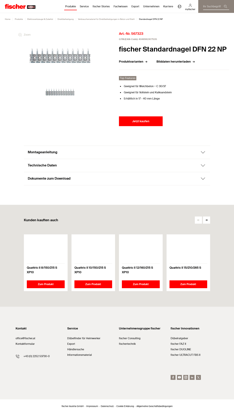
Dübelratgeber (179, 338)
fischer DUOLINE (181, 349)
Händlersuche (75, 349)
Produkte (19, 19)
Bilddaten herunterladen (175, 61)
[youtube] (179, 377)
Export (71, 344)
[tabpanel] (60, 92)
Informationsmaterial (79, 355)
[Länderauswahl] (179, 6)
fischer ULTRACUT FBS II (185, 355)
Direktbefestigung (66, 19)
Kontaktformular (25, 344)
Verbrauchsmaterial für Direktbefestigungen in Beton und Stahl (106, 19)
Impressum (92, 406)
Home (7, 19)
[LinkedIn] (192, 377)
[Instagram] (185, 377)
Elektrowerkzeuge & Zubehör (40, 19)
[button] (206, 220)
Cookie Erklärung (125, 406)
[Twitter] (198, 377)
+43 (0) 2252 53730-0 (36, 356)
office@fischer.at (25, 338)
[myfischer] (190, 6)
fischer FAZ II (178, 344)
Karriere (168, 6)
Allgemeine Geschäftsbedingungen (154, 406)
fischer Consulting (130, 338)
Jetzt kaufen (140, 121)
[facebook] (173, 377)
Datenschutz (107, 406)
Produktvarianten (133, 61)
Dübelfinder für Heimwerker (83, 338)
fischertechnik (127, 344)
